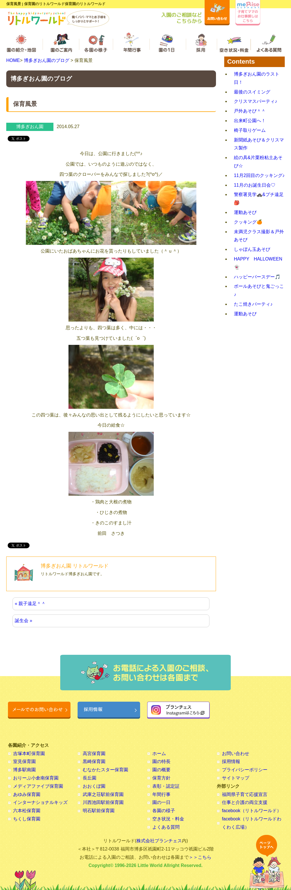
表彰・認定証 (166, 786)
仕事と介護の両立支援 (244, 802)
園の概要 (161, 769)
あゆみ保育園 (26, 794)
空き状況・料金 (168, 818)
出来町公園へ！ (250, 120)
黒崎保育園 (94, 761)
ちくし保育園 (26, 818)
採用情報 (231, 761)
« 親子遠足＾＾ (30, 603)
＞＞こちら (200, 857)
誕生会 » (23, 620)
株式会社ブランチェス (159, 840)
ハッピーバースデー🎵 (257, 276)
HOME (13, 60)
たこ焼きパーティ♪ (253, 304)
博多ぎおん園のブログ (46, 60)
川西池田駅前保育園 (103, 802)
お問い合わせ (235, 753)
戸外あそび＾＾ (250, 111)
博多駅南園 (24, 769)
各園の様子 (163, 810)
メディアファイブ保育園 (38, 786)
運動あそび (245, 212)
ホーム (159, 753)
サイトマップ (235, 778)
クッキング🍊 (248, 222)
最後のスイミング (252, 91)
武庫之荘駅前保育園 (103, 794)
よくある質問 (166, 827)
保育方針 (161, 778)
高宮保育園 (94, 753)
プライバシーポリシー (244, 769)
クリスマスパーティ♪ (255, 101)
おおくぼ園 (94, 786)
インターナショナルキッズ (40, 802)
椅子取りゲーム (250, 130)
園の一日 (161, 802)
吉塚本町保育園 (29, 753)
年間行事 (161, 794)
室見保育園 (24, 761)
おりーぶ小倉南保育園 (36, 778)
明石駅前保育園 (99, 810)
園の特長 (161, 761)
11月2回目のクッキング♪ (259, 175)
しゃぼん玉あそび (252, 249)
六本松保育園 (26, 810)
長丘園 (89, 778)
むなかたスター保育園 (105, 769)
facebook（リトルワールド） (251, 810)
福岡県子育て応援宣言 (244, 794)
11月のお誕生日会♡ (254, 185)
